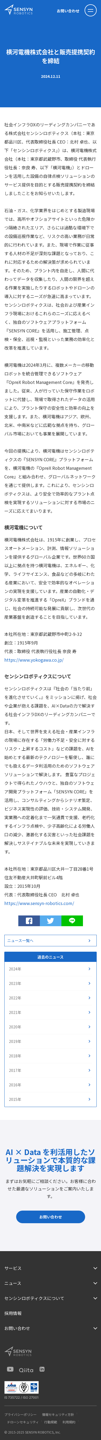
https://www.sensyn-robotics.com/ (39, 903)
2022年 (15, 998)
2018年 (15, 1055)
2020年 (15, 1026)
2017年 (15, 1070)
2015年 (15, 1099)
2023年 (15, 983)
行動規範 (50, 1422)
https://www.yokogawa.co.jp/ (34, 660)
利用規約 (68, 1422)
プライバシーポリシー (20, 1414)
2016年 (15, 1084)
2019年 (15, 1041)
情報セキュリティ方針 (58, 1414)
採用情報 (13, 1313)
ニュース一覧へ (20, 940)
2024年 (15, 969)
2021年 (15, 1012)
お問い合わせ (68, 10)
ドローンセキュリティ (23, 1422)
